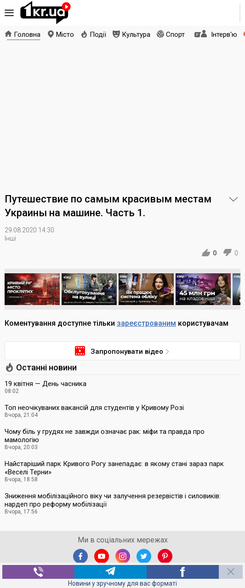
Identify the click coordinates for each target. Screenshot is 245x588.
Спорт (175, 34)
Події (98, 34)
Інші (10, 238)
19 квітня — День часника (45, 384)
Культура (136, 34)
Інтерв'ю (224, 34)
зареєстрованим (146, 323)
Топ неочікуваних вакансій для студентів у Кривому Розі (94, 408)
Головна (27, 34)
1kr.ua (45, 13)
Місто (65, 34)
